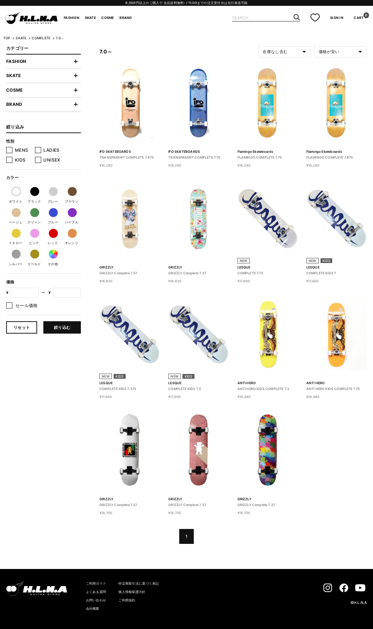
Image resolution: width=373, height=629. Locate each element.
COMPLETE (41, 38)
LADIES (51, 150)
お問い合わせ (96, 600)
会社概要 (92, 608)
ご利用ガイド (96, 583)
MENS (21, 150)
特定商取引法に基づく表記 (138, 583)
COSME (107, 18)
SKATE (90, 18)
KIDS (20, 160)
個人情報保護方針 (131, 592)
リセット (21, 327)
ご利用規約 (126, 600)
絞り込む (62, 327)
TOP (7, 38)
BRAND (125, 18)
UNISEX (51, 160)
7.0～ (60, 38)
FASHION (71, 18)
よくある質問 (96, 592)
